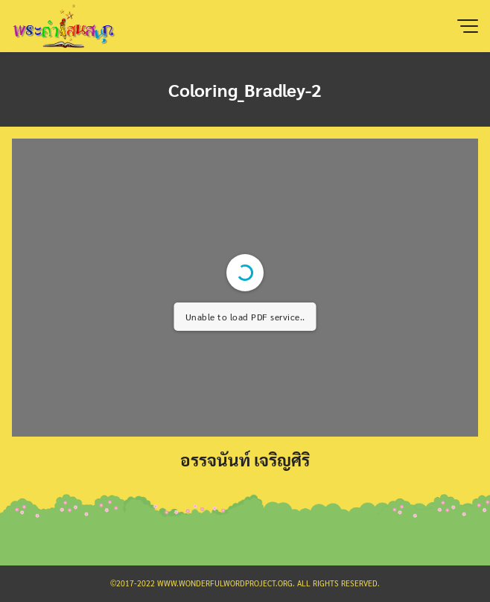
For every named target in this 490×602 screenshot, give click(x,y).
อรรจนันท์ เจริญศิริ (245, 459)
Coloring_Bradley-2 (245, 89)
